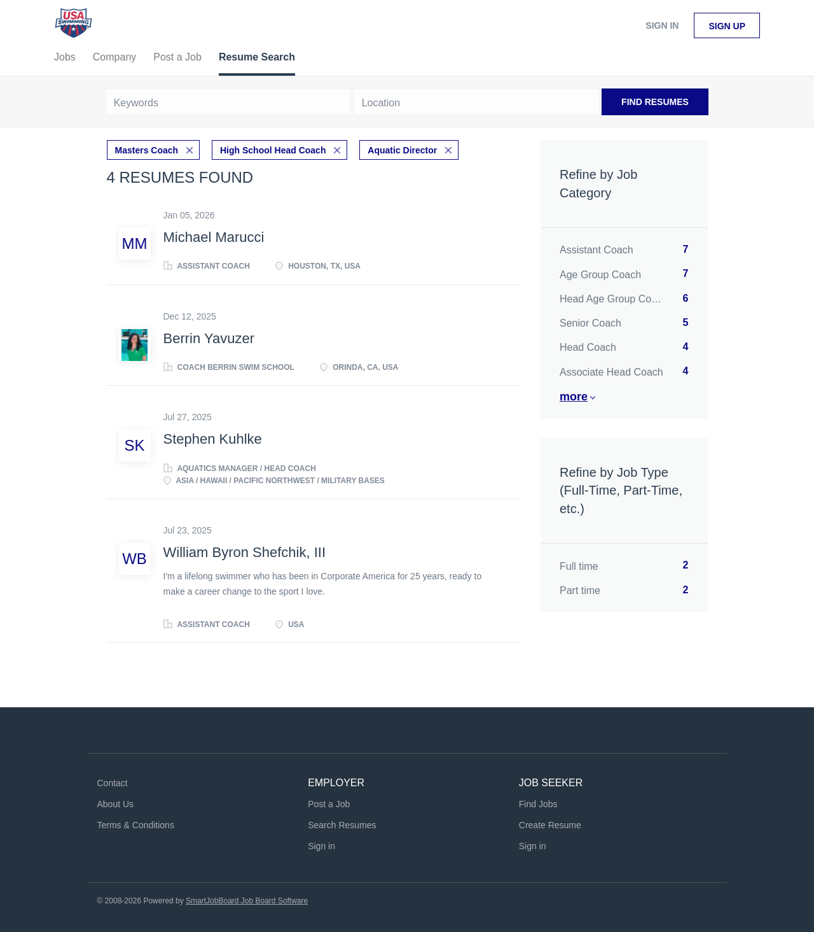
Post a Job (329, 804)
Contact (112, 783)
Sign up (726, 26)
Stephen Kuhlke (212, 439)
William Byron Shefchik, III (244, 552)
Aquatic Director (402, 150)
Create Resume (550, 825)
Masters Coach (147, 150)
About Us (115, 804)
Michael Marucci (214, 237)
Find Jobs (538, 804)
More (574, 396)
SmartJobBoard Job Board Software (247, 900)
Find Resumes (655, 102)
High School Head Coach (273, 150)
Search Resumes (342, 825)
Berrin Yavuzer (208, 338)
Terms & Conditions (135, 825)
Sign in (662, 25)
